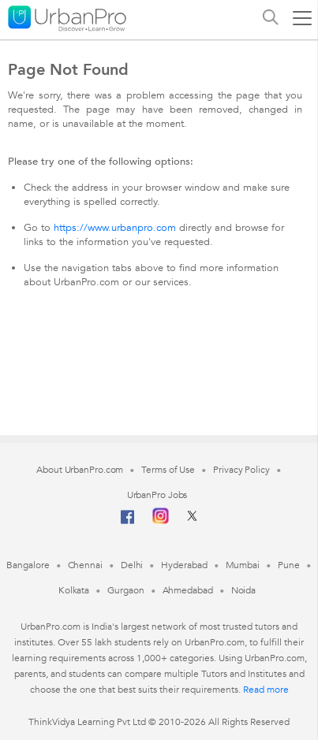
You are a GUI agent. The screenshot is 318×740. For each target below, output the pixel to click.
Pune (289, 565)
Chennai (85, 565)
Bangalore (27, 565)
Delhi (132, 565)
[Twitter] (192, 521)
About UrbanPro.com (79, 469)
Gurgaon (125, 590)
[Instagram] (160, 521)
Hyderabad (184, 565)
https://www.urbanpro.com (115, 228)
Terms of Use (168, 469)
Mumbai (243, 565)
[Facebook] (127, 523)
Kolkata (73, 590)
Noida (243, 590)
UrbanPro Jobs (157, 495)
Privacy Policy (241, 469)
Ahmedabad (188, 590)
